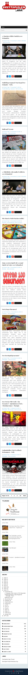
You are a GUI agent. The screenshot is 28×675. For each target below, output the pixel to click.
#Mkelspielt (4, 133)
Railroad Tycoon (7, 129)
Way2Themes (19, 671)
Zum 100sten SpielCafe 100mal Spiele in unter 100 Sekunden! (12, 264)
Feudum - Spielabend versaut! (17, 557)
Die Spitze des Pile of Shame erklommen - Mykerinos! (16, 526)
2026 (5, 577)
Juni (6, 606)
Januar (6, 614)
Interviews (6, 643)
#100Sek (24, 40)
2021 (5, 585)
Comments (7, 42)
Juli (6, 605)
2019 (5, 588)
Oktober (7, 600)
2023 (5, 582)
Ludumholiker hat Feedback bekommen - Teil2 (11, 451)
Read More (18, 76)
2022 (5, 583)
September (8, 601)
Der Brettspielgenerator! (10, 355)
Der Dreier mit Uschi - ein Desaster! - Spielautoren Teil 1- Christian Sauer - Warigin (12, 403)
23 (20, 495)
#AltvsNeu (6, 648)
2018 (5, 590)
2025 (5, 579)
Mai (6, 608)
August (7, 603)
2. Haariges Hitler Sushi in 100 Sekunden (15, 593)
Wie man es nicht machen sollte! (13, 218)
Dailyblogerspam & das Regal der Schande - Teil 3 (13, 595)
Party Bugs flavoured (9, 309)
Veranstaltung (8, 633)
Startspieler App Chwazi (8, 659)
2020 (5, 586)
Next (24, 495)
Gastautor (12, 88)
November (8, 598)
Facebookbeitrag (6, 88)
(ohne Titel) (5, 522)
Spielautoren (7, 646)
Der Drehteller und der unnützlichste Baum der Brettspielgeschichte (15, 537)
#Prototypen (11, 409)
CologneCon (7, 641)
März (6, 611)
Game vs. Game (7, 651)
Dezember (8, 591)
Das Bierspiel (12, 547)
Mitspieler (6, 631)
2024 (5, 580)
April (6, 609)
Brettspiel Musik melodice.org (10, 661)
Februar (7, 612)
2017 (5, 615)
